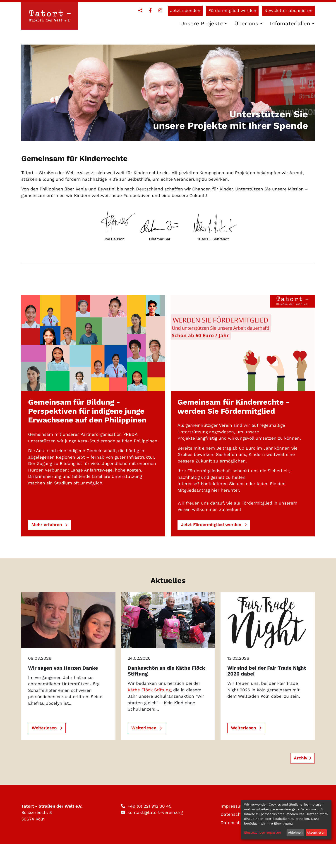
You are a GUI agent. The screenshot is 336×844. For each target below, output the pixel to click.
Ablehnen (295, 832)
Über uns (246, 23)
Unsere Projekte (201, 23)
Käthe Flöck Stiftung (149, 689)
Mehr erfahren (47, 524)
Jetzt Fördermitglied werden (212, 524)
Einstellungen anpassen (262, 832)
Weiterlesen (45, 727)
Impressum (232, 806)
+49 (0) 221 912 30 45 (149, 806)
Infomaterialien (290, 23)
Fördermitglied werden (232, 10)
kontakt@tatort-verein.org (155, 812)
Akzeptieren (316, 832)
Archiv (300, 758)
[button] (140, 10)
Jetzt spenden (185, 10)
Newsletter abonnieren (288, 10)
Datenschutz (234, 814)
